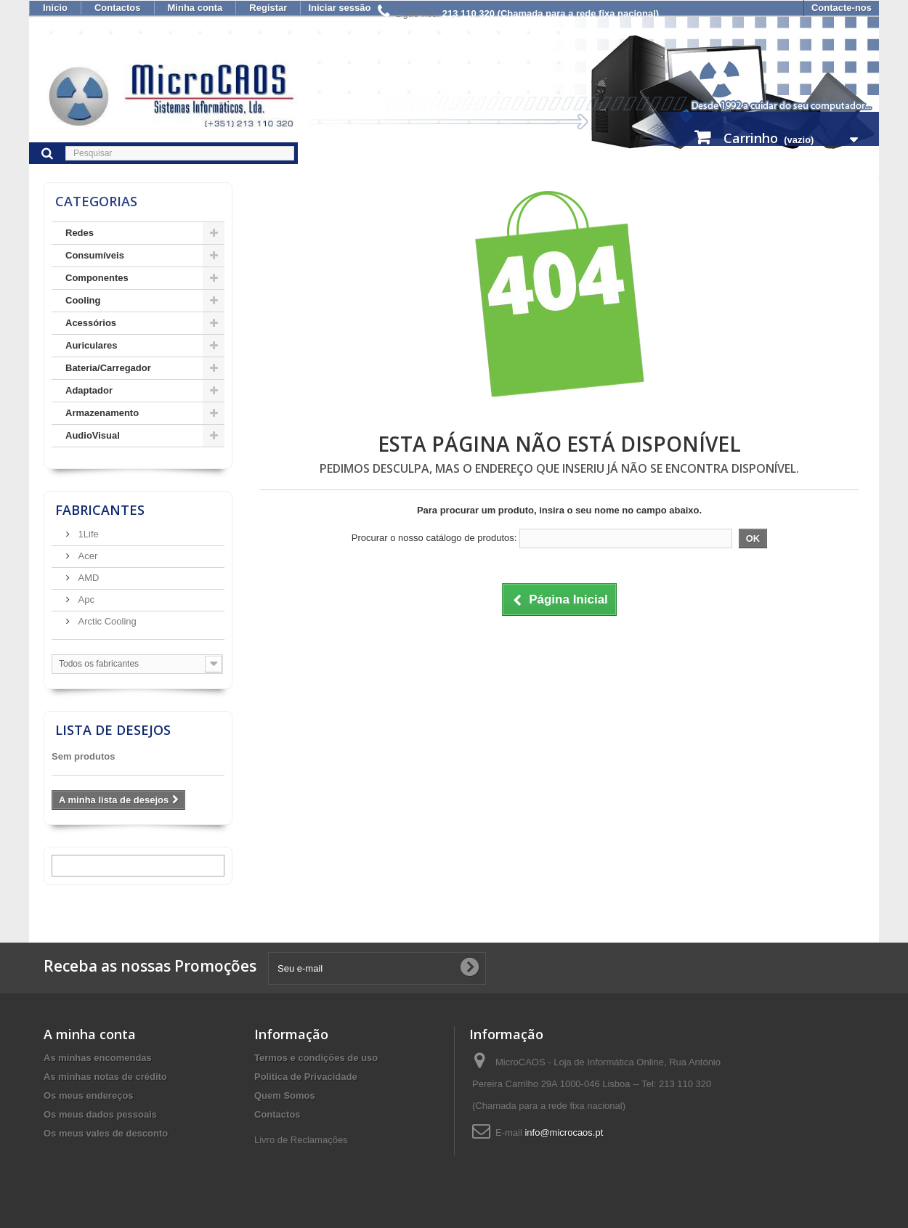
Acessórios (90, 322)
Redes (79, 232)
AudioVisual (92, 435)
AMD (88, 577)
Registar (268, 7)
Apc (85, 599)
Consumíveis (94, 255)
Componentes (97, 277)
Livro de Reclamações (301, 1139)
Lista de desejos (113, 730)
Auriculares (91, 345)
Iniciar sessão (339, 7)
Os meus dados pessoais (100, 1114)
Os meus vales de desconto (106, 1133)
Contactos (117, 7)
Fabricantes (100, 510)
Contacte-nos (841, 7)
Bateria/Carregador (108, 367)
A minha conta (90, 1034)
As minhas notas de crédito (105, 1076)
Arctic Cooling (106, 621)
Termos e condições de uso (316, 1057)
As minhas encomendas (98, 1057)
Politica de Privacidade (305, 1076)
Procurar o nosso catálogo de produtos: (434, 537)
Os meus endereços (89, 1095)
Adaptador (89, 390)
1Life (87, 534)
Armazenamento (102, 412)
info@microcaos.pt (563, 1132)
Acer (86, 555)
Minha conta (195, 7)
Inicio (55, 7)
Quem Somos (284, 1095)
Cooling (82, 300)
